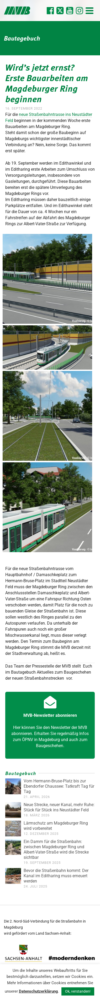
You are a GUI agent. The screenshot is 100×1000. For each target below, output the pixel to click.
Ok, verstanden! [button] (78, 991)
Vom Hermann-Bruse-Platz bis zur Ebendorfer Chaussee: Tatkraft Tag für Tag (59, 786)
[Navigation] (89, 10)
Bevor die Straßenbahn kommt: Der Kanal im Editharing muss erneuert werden (56, 876)
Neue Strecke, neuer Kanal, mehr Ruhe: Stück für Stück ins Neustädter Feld (59, 807)
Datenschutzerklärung (38, 991)
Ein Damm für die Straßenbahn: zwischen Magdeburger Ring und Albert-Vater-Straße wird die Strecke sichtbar (56, 849)
